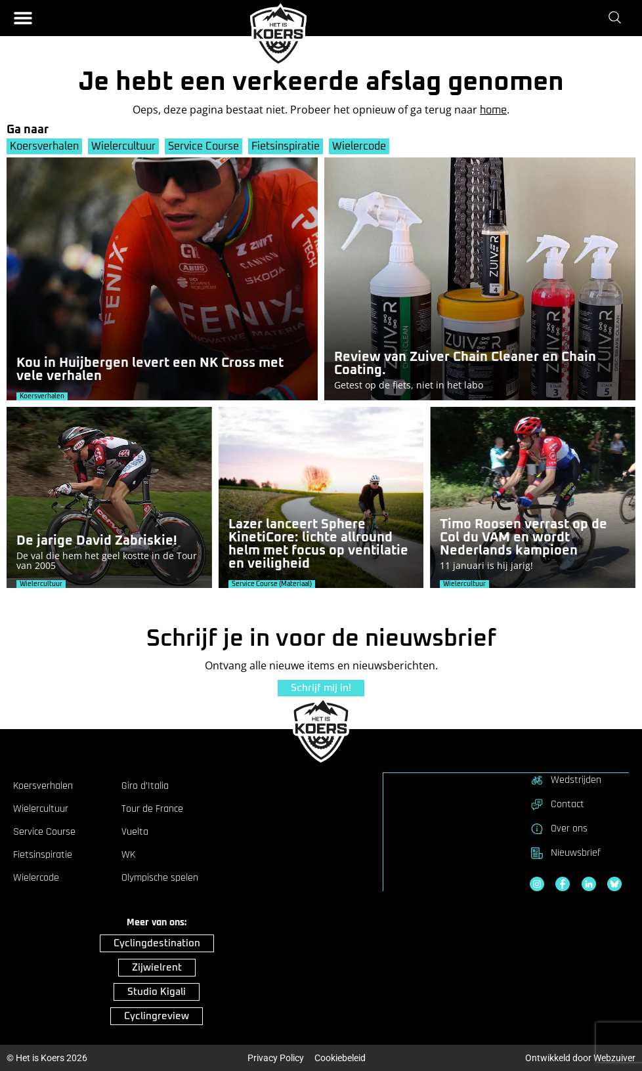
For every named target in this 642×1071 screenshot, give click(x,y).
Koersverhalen (44, 146)
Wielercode (362, 146)
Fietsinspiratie (287, 146)
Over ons (559, 828)
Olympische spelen (159, 877)
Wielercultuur (124, 146)
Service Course (204, 146)
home (493, 110)
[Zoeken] (617, 18)
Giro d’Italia (145, 785)
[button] (23, 18)
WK (128, 854)
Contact (557, 804)
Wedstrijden (565, 779)
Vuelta (134, 831)
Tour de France (152, 808)
